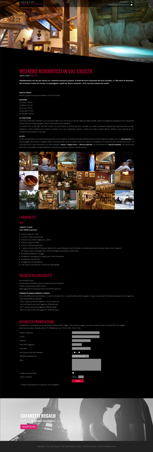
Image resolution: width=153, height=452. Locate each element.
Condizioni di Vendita (89, 446)
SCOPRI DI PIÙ (28, 427)
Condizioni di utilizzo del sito (106, 446)
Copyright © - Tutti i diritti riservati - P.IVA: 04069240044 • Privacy (58, 446)
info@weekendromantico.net (120, 5)
